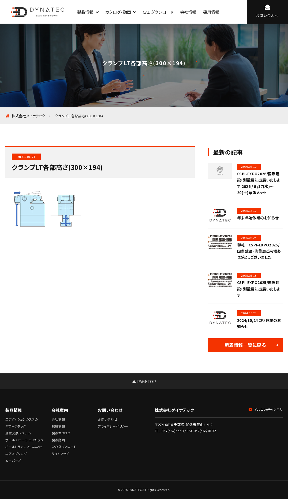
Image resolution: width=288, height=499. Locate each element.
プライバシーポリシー (113, 426)
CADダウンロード (158, 12)
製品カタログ (61, 433)
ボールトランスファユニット (24, 446)
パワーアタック (15, 426)
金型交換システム (18, 433)
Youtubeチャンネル (266, 409)
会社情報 (188, 12)
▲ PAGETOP (144, 381)
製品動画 (58, 440)
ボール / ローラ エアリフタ (24, 440)
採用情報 (211, 12)
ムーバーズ (13, 460)
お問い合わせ (107, 419)
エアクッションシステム (21, 419)
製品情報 (85, 12)
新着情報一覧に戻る (245, 344)
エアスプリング (16, 453)
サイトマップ (60, 453)
